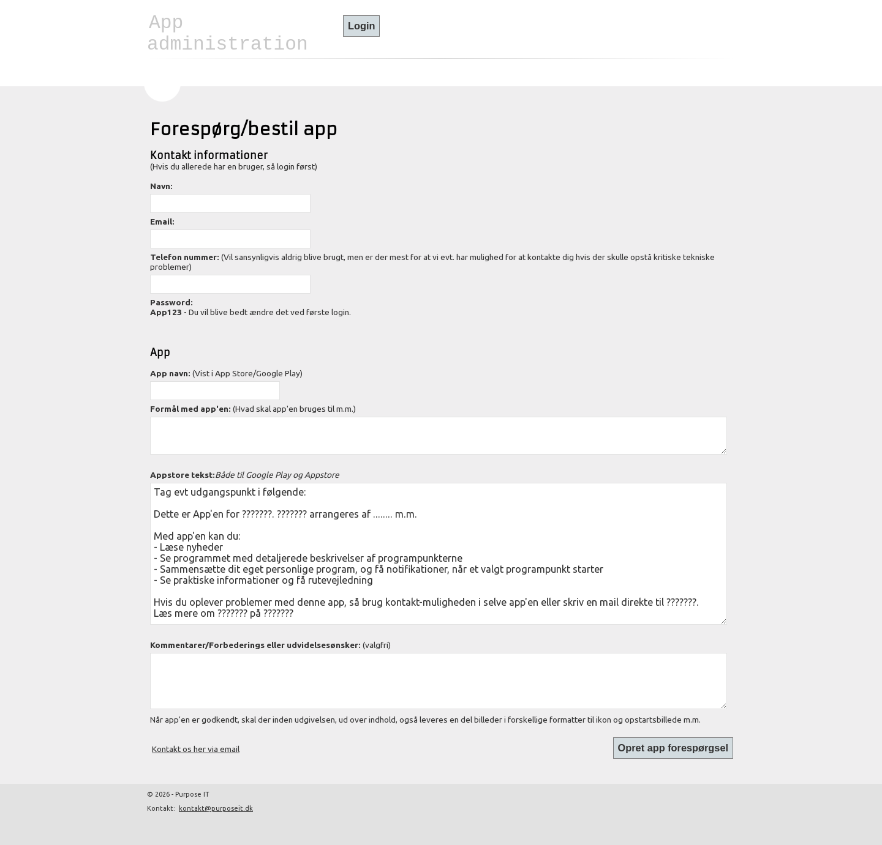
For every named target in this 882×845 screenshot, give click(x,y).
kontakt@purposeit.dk (216, 808)
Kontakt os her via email (195, 749)
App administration (227, 33)
